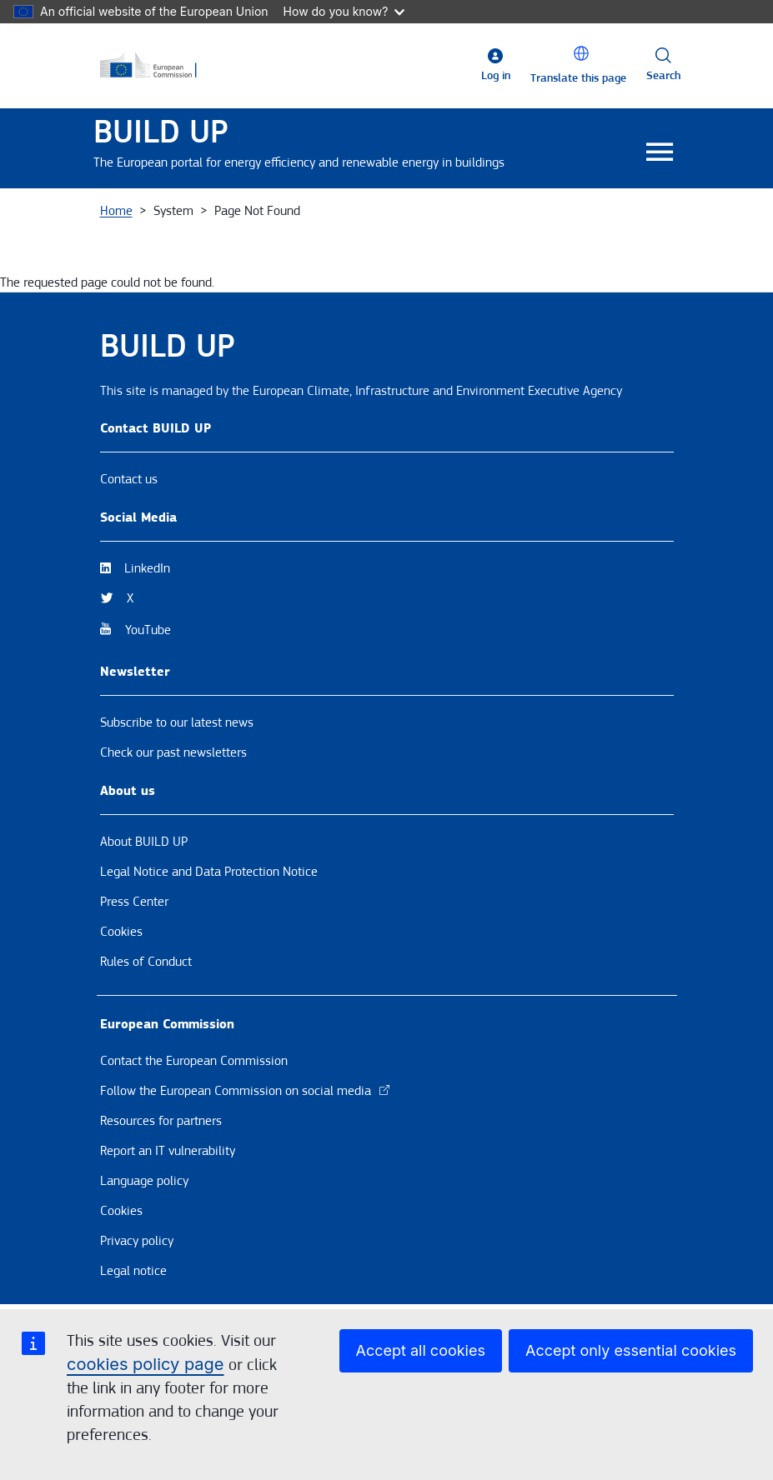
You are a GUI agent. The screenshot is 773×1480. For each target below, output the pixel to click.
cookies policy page (145, 1364)
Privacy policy (136, 1240)
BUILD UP (160, 132)
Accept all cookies (420, 1350)
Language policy (144, 1180)
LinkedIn (147, 568)
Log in (495, 75)
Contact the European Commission (194, 1060)
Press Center (134, 901)
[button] (581, 53)
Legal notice (133, 1270)
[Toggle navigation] (660, 153)
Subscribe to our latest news (176, 722)
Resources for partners (161, 1120)
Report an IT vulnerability (167, 1150)
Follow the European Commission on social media (245, 1090)
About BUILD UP (144, 841)
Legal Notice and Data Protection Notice (209, 871)
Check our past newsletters (173, 752)
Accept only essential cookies (630, 1350)
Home (116, 210)
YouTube (148, 630)
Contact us (129, 479)
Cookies (121, 931)
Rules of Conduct (146, 961)
